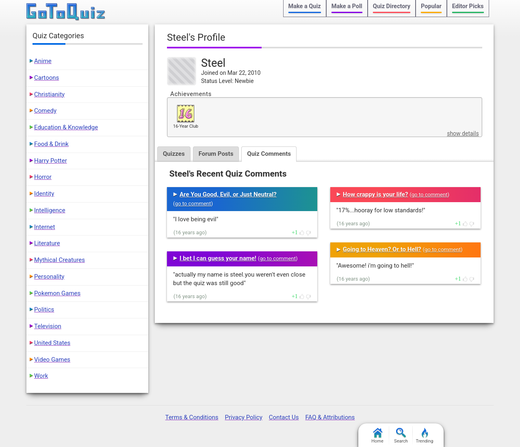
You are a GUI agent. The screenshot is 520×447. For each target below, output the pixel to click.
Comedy (45, 110)
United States (52, 343)
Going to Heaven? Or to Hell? (382, 249)
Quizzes (174, 153)
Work (41, 375)
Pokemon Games (57, 293)
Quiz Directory (391, 6)
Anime (43, 61)
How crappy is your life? (375, 194)
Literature (47, 243)
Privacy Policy (243, 417)
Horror (43, 177)
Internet (44, 227)
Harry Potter (50, 160)
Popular (431, 6)
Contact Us (284, 417)
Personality (49, 276)
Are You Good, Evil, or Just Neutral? (228, 194)
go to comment (193, 204)
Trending (424, 436)
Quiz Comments (269, 153)
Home (377, 436)
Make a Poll (347, 6)
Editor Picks (468, 6)
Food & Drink (51, 144)
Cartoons (46, 77)
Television (47, 326)
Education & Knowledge (66, 127)
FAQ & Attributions (330, 417)
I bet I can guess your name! (218, 258)
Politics (44, 309)
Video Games (52, 359)
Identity (44, 193)
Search (401, 436)
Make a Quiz (304, 6)
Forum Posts (216, 153)
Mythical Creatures (59, 260)
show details (463, 133)
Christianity (49, 94)
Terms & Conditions (192, 417)
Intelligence (49, 210)
